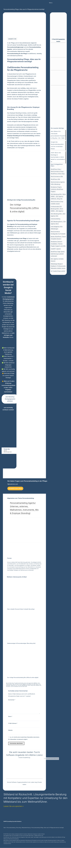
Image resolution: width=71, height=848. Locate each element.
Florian (9, 558)
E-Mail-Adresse (12, 723)
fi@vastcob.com (12, 484)
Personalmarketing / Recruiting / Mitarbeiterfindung (18, 827)
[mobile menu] (51, 3)
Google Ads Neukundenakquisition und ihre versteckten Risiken (57, 145)
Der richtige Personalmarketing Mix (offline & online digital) (24, 208)
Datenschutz (30, 834)
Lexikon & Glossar (41, 834)
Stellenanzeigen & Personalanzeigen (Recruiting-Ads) (21, 643)
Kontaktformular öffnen (15, 488)
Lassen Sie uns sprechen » (13, 806)
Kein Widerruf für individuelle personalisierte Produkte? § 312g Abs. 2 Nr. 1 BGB (58, 135)
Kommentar (11, 700)
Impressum (35, 834)
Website (10, 730)
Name (10, 716)
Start (5, 827)
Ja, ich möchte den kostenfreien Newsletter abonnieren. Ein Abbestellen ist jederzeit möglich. (24, 738)
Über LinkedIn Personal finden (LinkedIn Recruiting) (20, 609)
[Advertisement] (24, 164)
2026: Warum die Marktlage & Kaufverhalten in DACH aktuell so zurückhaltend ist (58, 157)
